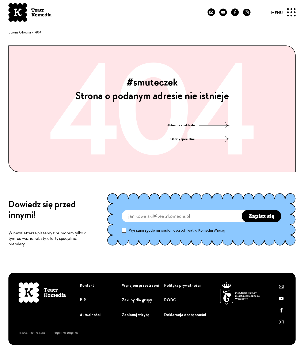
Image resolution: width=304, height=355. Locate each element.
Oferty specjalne (199, 139)
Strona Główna (19, 32)
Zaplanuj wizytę (135, 314)
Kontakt (87, 285)
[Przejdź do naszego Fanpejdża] (233, 12)
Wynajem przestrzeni (140, 285)
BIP (83, 300)
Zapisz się (261, 216)
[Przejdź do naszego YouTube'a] (221, 12)
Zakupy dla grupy (137, 300)
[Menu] (283, 12)
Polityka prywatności (182, 285)
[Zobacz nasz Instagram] (246, 12)
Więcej (219, 230)
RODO (170, 300)
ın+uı (76, 333)
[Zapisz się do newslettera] (208, 12)
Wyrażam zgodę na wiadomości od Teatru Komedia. (177, 230)
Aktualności (90, 314)
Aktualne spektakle (198, 125)
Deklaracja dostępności (185, 314)
